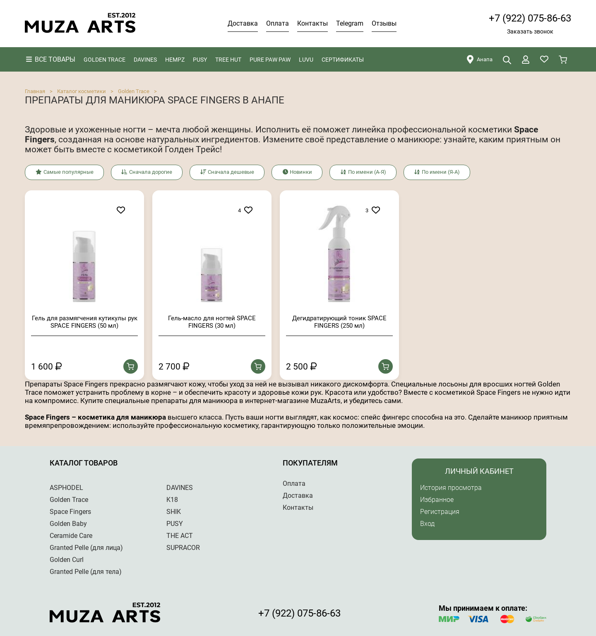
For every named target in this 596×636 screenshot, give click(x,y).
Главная (35, 91)
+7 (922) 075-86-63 (530, 18)
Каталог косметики (81, 91)
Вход (427, 523)
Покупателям (310, 462)
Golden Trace (133, 91)
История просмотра (451, 487)
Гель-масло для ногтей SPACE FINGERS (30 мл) (212, 321)
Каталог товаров (84, 462)
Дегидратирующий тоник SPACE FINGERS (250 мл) (339, 321)
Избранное (437, 499)
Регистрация (439, 511)
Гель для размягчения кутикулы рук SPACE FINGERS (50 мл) (84, 321)
